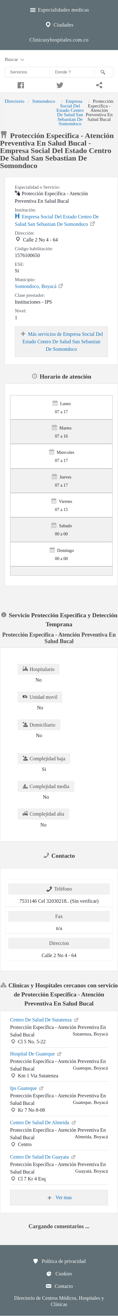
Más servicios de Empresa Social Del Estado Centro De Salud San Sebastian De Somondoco (61, 341)
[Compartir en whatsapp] (98, 84)
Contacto (59, 1286)
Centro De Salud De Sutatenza (44, 1019)
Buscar (15, 60)
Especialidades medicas (59, 9)
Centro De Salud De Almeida (43, 1122)
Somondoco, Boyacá (39, 286)
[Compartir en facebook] (19, 84)
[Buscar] (104, 72)
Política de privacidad (59, 1261)
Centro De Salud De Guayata (43, 1156)
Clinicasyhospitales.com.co (58, 39)
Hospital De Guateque (36, 1053)
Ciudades (58, 24)
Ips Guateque (27, 1088)
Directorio (14, 101)
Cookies (59, 1273)
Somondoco (43, 101)
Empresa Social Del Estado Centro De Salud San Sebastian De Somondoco (69, 112)
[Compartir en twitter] (59, 84)
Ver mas (59, 1197)
